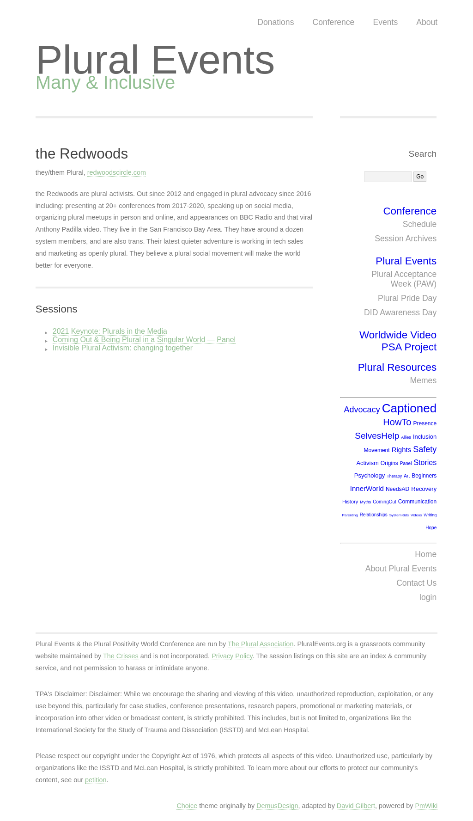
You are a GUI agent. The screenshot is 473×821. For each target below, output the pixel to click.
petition (95, 780)
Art (407, 475)
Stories (425, 462)
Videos (416, 515)
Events (385, 22)
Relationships (374, 514)
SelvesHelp (377, 436)
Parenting (350, 515)
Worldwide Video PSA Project (398, 341)
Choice (186, 805)
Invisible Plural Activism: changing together (123, 348)
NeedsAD (397, 489)
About (426, 22)
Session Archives (406, 238)
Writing (430, 515)
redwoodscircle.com (116, 172)
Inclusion (425, 436)
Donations (275, 22)
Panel (406, 463)
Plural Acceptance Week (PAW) (404, 279)
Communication (417, 501)
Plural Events (155, 59)
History (350, 501)
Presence (425, 423)
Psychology (369, 475)
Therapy (394, 476)
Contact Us (416, 583)
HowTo (397, 422)
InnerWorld (367, 488)
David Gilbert (356, 805)
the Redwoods (82, 154)
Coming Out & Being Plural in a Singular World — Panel (144, 339)
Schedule (420, 224)
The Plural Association (260, 644)
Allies (406, 437)
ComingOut (384, 501)
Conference (333, 22)
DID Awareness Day (400, 312)
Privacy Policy (232, 656)
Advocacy (362, 409)
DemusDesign (277, 805)
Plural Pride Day (407, 298)
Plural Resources (397, 367)
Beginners (424, 475)
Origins (389, 463)
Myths (365, 502)
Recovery (424, 488)
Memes (423, 380)
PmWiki (426, 805)
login (428, 597)
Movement (377, 450)
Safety (425, 449)
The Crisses (121, 656)
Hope (431, 527)
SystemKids (399, 515)
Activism (367, 463)
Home (426, 554)
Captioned (409, 408)
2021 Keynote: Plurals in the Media (110, 331)
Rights (402, 449)
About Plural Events (401, 568)
